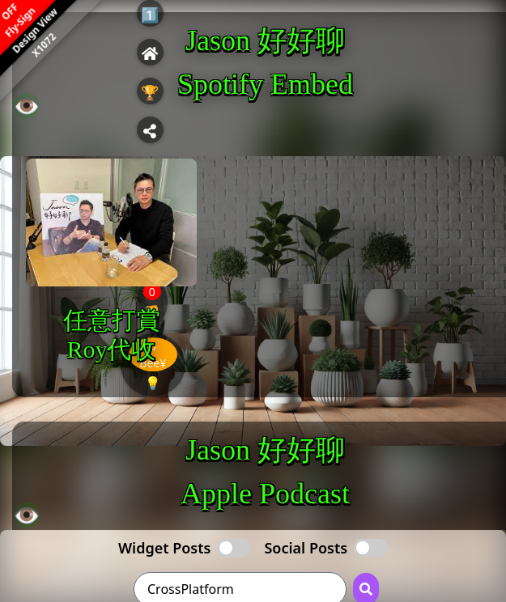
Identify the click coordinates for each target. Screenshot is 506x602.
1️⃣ (150, 14)
